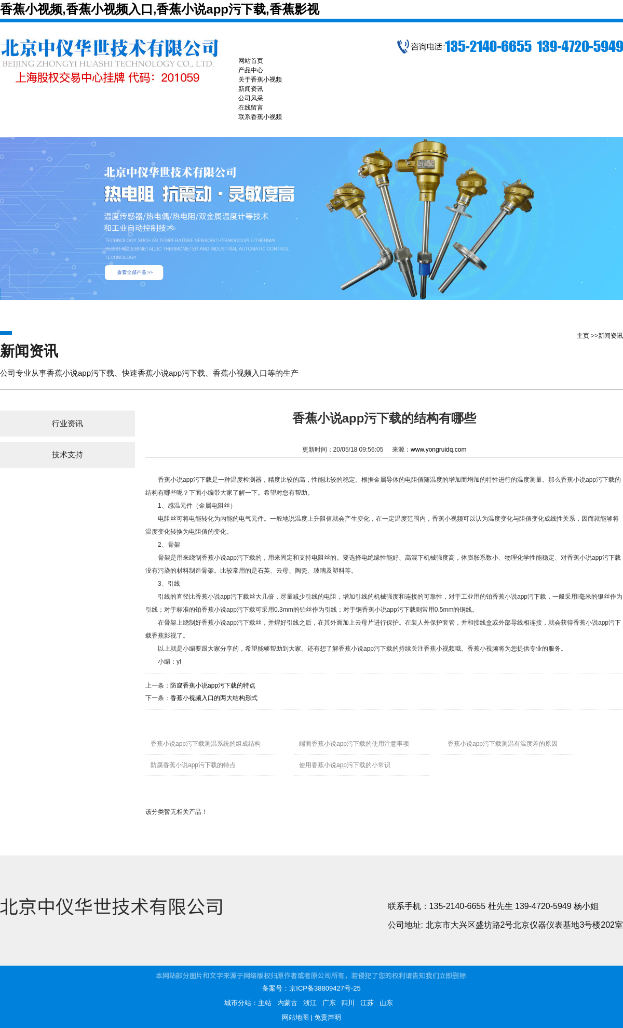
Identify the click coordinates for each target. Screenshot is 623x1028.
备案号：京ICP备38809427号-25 (311, 988)
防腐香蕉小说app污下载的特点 (212, 685)
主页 (583, 335)
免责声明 (327, 1017)
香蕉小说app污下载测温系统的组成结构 (206, 743)
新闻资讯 (610, 335)
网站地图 (295, 1017)
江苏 (367, 1003)
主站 (265, 1003)
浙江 (310, 1003)
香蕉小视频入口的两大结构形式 (214, 698)
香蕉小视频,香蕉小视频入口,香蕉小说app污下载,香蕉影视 (159, 9)
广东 (329, 1003)
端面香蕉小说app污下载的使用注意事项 (354, 743)
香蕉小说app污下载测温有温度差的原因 (503, 743)
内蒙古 (287, 1003)
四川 (348, 1003)
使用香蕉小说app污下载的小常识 (344, 765)
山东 (386, 1003)
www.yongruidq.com (438, 449)
